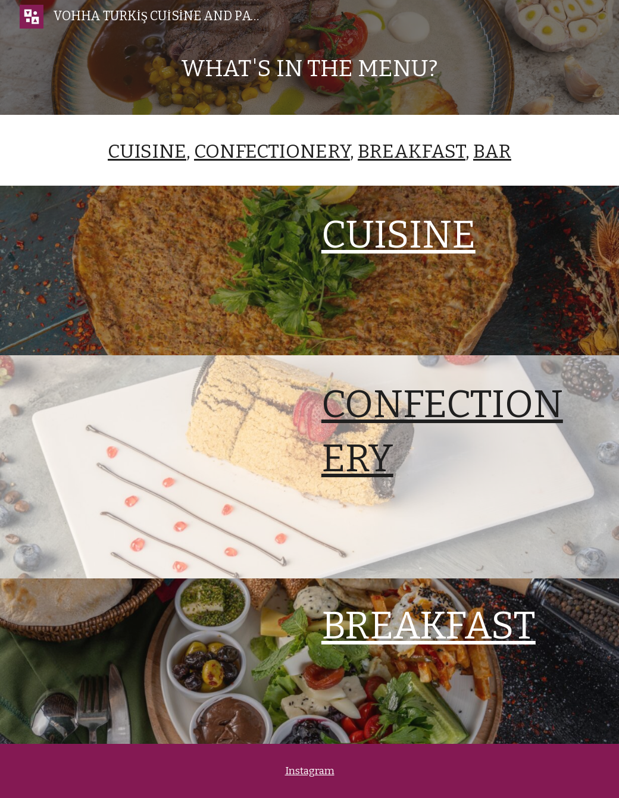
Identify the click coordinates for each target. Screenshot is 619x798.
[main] (309, 74)
